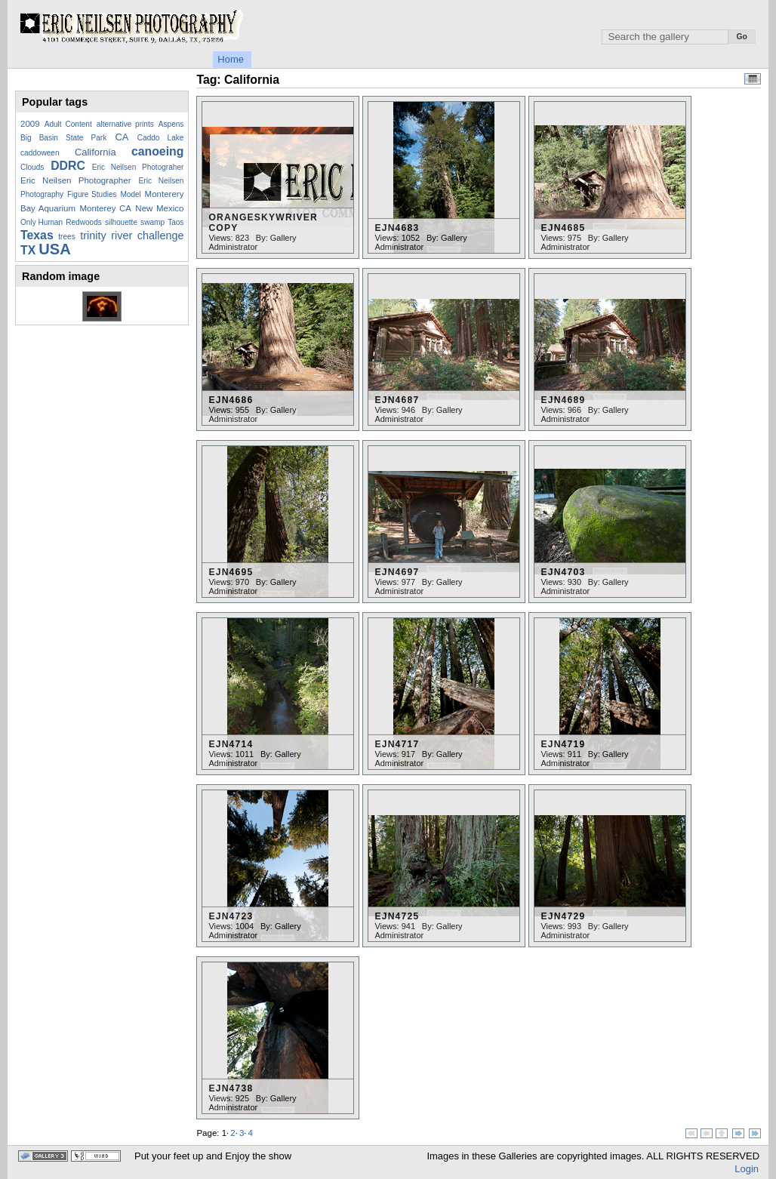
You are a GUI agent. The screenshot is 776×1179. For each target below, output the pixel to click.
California (95, 152)
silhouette (121, 222)
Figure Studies (92, 194)
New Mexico (159, 208)
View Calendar (752, 79)
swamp (152, 222)
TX (27, 250)
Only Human (41, 222)
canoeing (157, 151)
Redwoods (84, 222)
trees (66, 236)
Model (130, 194)
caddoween (40, 153)
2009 (30, 123)
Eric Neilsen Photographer (75, 180)
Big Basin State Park (63, 138)
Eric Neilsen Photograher (138, 167)
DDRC (68, 165)
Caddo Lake (160, 138)
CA (122, 137)
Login (746, 1168)
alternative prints (125, 124)
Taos (175, 222)
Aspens (171, 124)
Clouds (32, 167)
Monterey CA (105, 208)
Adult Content (68, 124)
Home (230, 59)
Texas (37, 235)
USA (54, 249)
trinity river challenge (131, 235)
